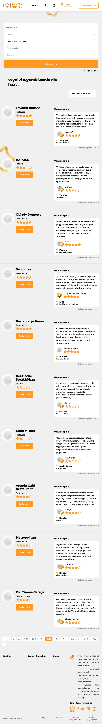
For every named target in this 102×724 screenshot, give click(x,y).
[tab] (13, 656)
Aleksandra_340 (72, 619)
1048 (85, 639)
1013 (56, 639)
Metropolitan (26, 537)
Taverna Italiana (28, 108)
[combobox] (51, 34)
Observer (69, 564)
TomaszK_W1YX (70, 348)
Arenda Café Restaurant (25, 487)
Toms (67, 403)
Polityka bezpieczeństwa (76, 719)
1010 (34, 639)
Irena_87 (69, 132)
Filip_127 (69, 241)
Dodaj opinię (68, 5)
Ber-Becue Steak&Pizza (25, 377)
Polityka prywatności (92, 719)
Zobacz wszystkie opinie (88, 148)
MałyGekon (70, 458)
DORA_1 (68, 187)
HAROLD (22, 160)
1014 (64, 639)
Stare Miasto (25, 431)
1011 (41, 639)
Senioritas (23, 269)
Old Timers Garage (30, 592)
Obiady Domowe (28, 214)
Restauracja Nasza (30, 321)
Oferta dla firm (89, 5)
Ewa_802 (69, 510)
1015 (72, 639)
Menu (34, 5)
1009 (26, 639)
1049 (94, 639)
